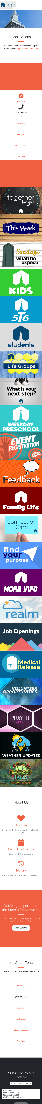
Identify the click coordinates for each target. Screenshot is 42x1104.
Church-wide (21, 1090)
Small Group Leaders (21, 1093)
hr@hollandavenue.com (27, 49)
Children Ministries (21, 1097)
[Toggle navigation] (37, 5)
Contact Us (21, 928)
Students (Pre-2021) (21, 1095)
